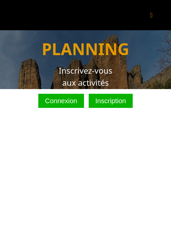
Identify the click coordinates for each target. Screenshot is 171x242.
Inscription (110, 101)
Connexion (61, 101)
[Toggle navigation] (151, 15)
